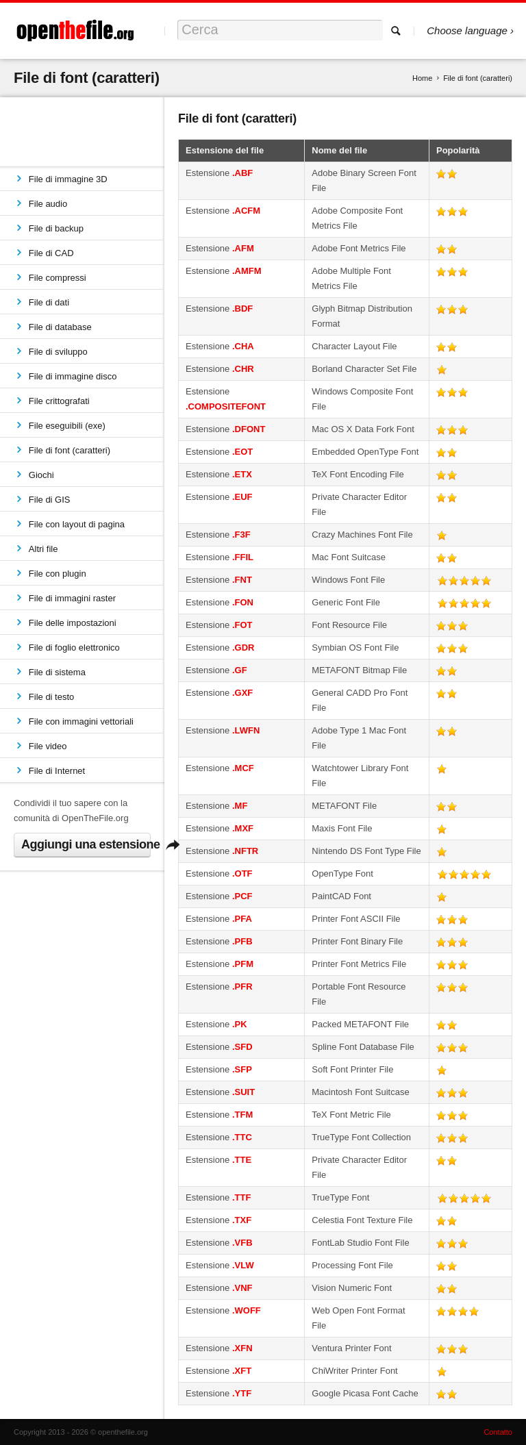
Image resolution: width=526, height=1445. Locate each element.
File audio (48, 204)
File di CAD (51, 253)
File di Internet (57, 771)
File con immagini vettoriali (81, 721)
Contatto (498, 1432)
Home (422, 78)
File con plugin (57, 573)
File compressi (57, 278)
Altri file (43, 549)
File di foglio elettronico (74, 647)
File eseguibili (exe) (67, 425)
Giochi (41, 475)
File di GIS (50, 499)
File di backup (56, 228)
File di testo (51, 697)
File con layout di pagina (77, 524)
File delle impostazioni (72, 623)
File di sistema (57, 672)
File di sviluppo (58, 352)
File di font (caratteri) (69, 450)
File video (48, 746)
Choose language (467, 30)
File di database (60, 327)
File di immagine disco (73, 376)
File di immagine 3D (68, 179)
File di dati (49, 302)
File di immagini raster (72, 598)
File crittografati (59, 401)
